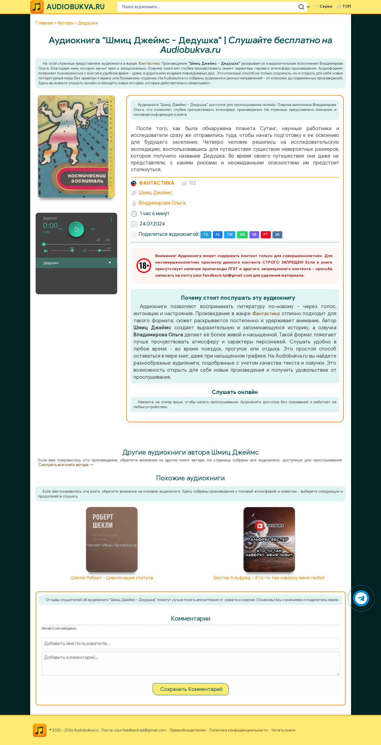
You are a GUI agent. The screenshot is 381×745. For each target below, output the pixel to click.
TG (205, 235)
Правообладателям (188, 730)
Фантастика (149, 63)
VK (275, 235)
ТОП (346, 6)
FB (217, 235)
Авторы (279, 6)
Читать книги (283, 730)
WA (241, 235)
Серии (326, 6)
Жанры (255, 6)
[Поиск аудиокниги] (149, 7)
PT (264, 235)
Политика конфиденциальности (238, 730)
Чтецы (303, 6)
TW (228, 235)
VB (253, 235)
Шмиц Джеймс (155, 193)
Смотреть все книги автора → (65, 464)
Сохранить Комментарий (191, 689)
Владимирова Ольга (162, 203)
